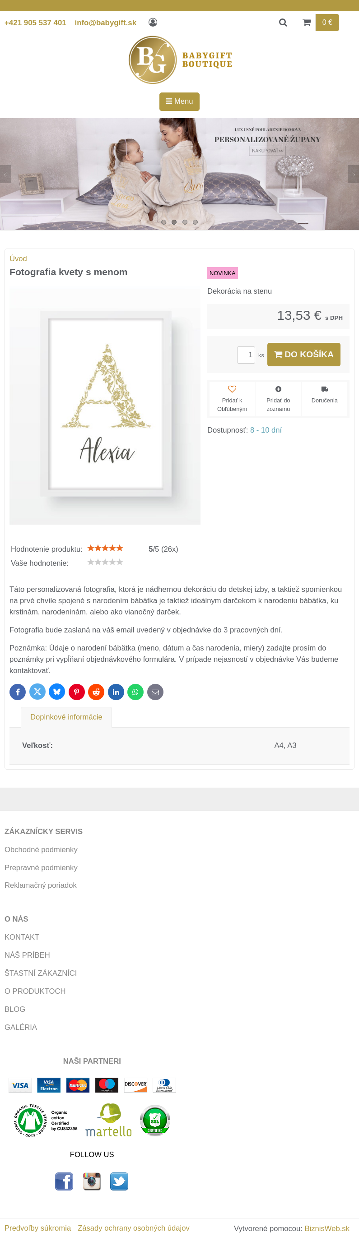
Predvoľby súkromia (38, 1228)
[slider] (105, 548)
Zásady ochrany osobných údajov (134, 1228)
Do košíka (304, 354)
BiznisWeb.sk (327, 1228)
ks (252, 355)
